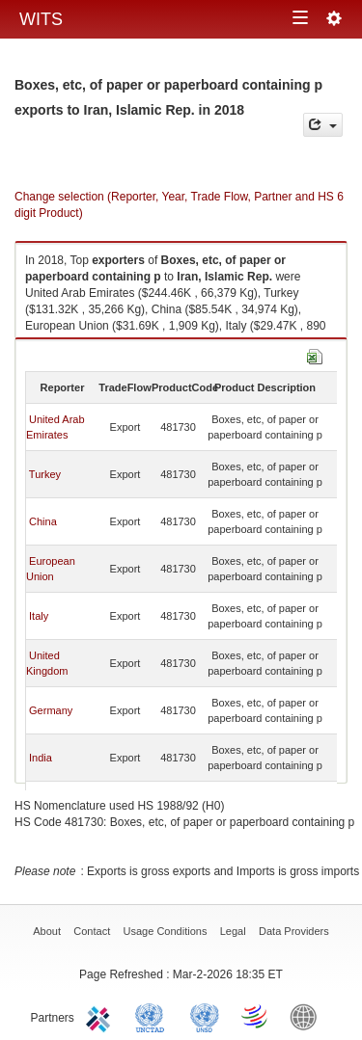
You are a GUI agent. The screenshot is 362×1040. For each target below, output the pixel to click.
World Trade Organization (256, 1016)
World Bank (308, 1016)
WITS (41, 19)
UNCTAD (153, 1016)
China (43, 521)
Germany (50, 710)
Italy (38, 616)
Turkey (45, 474)
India (40, 757)
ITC (101, 1016)
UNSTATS (204, 1016)
